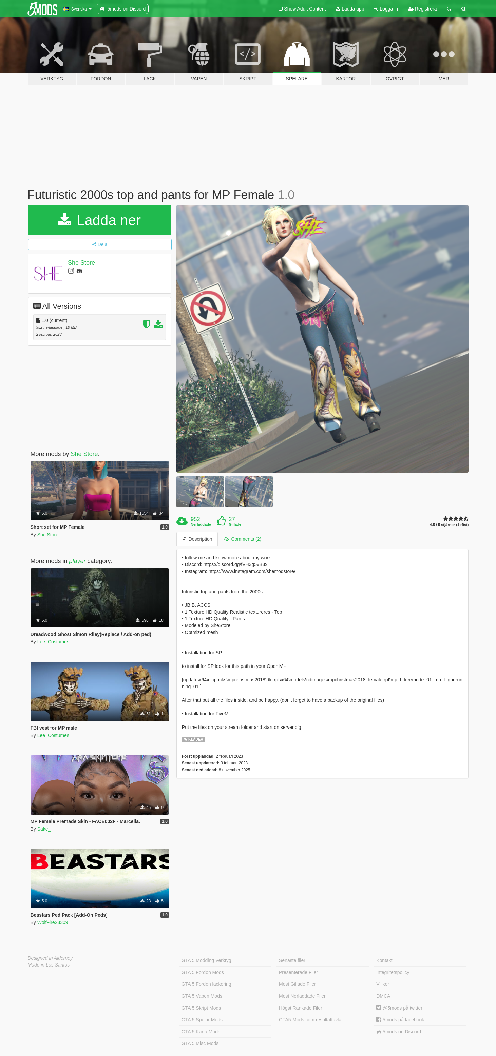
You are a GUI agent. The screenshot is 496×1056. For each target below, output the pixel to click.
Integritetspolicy (392, 972)
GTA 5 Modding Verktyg (206, 960)
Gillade (235, 524)
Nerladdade (201, 524)
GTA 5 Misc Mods (200, 1043)
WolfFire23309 (52, 922)
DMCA (383, 996)
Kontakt (384, 960)
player (77, 561)
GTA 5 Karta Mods (201, 1031)
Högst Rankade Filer (300, 1008)
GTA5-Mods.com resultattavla (310, 1019)
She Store (81, 262)
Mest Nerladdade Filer (302, 996)
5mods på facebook (400, 1020)
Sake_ (44, 829)
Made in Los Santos (49, 965)
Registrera (422, 9)
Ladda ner (99, 220)
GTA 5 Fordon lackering (206, 984)
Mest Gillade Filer (297, 984)
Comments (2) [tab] (242, 539)
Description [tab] (197, 539)
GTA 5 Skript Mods (201, 1008)
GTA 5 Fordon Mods (203, 972)
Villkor (382, 984)
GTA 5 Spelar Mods (202, 1019)
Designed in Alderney (50, 958)
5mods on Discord (398, 1032)
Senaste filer (292, 960)
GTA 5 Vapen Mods (202, 996)
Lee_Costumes (53, 641)
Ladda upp (350, 9)
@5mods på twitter (399, 1008)
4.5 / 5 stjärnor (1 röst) (449, 525)
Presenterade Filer (298, 972)
